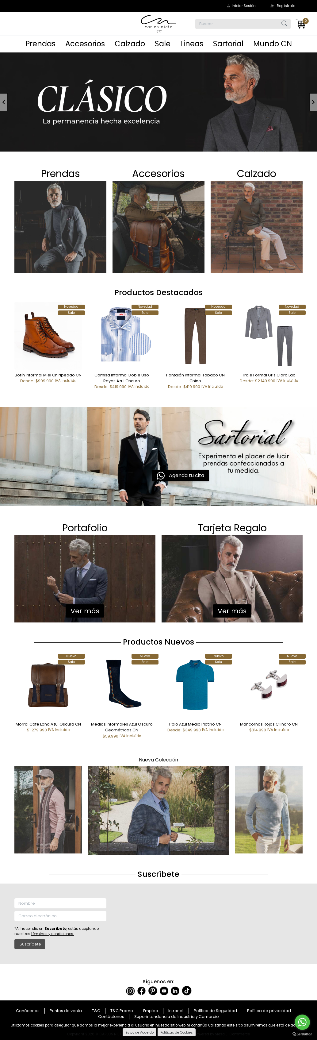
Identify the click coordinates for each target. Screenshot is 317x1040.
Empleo (150, 1010)
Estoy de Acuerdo (139, 1032)
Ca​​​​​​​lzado (256, 173)
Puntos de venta (66, 1010)
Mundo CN (272, 44)
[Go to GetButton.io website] (302, 1034)
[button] (241, 6)
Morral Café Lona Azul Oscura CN (48, 724)
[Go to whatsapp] (302, 1022)
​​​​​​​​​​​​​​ (60, 226)
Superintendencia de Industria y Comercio (176, 1016)
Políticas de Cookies (176, 1032)
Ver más (85, 611)
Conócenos (28, 1010)
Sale (162, 44)
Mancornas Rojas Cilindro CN (269, 724)
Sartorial (228, 44)
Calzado (130, 44)
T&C (96, 1010)
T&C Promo (121, 1010)
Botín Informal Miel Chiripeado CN (48, 375)
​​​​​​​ (257, 226)
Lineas (191, 44)
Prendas (40, 44)
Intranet (176, 1010)
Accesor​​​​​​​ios (158, 173)
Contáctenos (111, 1016)
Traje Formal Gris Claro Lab (269, 375)
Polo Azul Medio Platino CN (195, 724)
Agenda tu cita (180, 475)
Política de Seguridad (215, 1010)
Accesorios (85, 44)
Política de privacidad (269, 1010)
